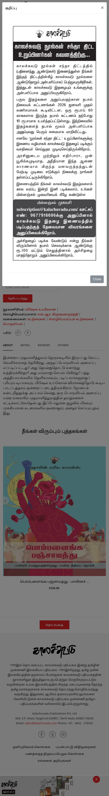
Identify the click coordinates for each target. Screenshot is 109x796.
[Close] (102, 7)
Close (97, 279)
